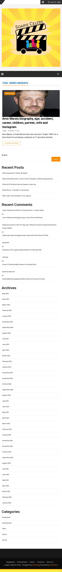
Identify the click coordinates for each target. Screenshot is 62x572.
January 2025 (6, 316)
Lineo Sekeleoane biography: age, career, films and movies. (22, 217)
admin (5, 131)
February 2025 (7, 310)
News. (4, 528)
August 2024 (6, 333)
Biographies (10, 93)
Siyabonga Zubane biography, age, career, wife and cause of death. (25, 235)
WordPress (54, 565)
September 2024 (7, 327)
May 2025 (5, 293)
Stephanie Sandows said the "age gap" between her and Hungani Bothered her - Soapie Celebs (29, 226)
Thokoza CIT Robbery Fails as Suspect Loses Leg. (19, 184)
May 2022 (5, 480)
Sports (4, 534)
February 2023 (7, 429)
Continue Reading (11, 143)
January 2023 (6, 435)
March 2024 (6, 356)
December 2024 (7, 322)
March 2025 (6, 305)
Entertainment (6, 523)
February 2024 (7, 361)
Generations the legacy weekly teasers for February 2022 (22, 250)
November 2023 (7, 378)
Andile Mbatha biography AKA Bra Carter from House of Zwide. (23, 279)
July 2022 (5, 469)
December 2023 (7, 373)
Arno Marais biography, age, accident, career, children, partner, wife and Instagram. (28, 123)
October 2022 (6, 452)
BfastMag (36, 565)
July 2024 (5, 339)
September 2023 (7, 390)
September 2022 (7, 457)
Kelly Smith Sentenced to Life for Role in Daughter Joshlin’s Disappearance (27, 179)
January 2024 (6, 367)
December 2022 (7, 440)
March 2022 (6, 491)
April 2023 (5, 418)
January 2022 (6, 503)
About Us (50, 562)
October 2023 (6, 384)
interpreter (5, 242)
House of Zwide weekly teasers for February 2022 (19, 264)
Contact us (40, 562)
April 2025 (5, 299)
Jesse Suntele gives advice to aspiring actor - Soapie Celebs (23, 210)
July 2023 (5, 401)
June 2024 (5, 344)
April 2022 (5, 486)
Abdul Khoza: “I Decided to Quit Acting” (15, 190)
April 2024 (5, 350)
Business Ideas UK (8, 271)
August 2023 (6, 395)
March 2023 (6, 423)
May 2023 (5, 412)
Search (4, 155)
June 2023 (5, 406)
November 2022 (7, 446)
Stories (4, 540)
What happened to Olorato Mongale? (15, 173)
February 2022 (7, 497)
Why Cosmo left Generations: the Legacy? (16, 196)
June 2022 (5, 474)
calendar (5, 257)
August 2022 (6, 463)
